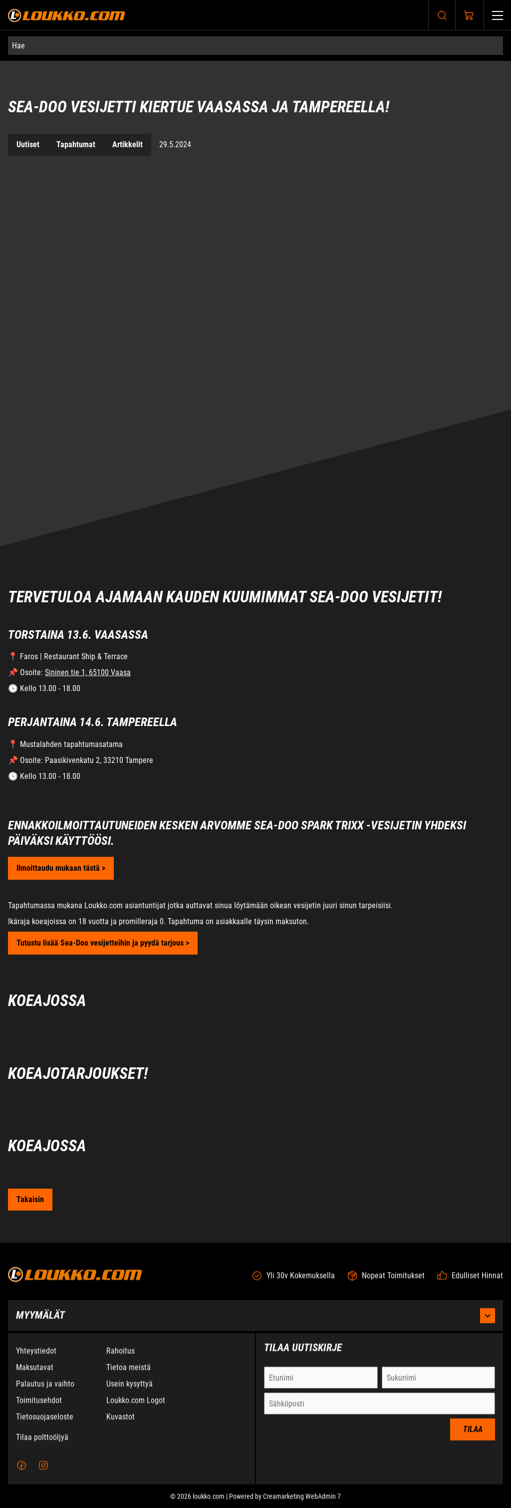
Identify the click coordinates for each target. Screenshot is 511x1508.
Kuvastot (120, 1424)
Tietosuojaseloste (44, 1424)
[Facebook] (21, 1473)
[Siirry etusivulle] (66, 15)
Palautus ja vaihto (45, 1391)
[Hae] (255, 45)
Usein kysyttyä (129, 1391)
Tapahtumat (75, 144)
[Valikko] (497, 15)
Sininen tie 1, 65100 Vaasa (88, 672)
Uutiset (27, 144)
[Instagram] (43, 1473)
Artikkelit (127, 144)
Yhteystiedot (36, 1358)
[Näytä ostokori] (469, 15)
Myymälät (255, 1323)
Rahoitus (120, 1358)
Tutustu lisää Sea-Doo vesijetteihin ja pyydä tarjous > (102, 943)
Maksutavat (34, 1375)
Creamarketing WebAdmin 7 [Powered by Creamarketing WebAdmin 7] (302, 1504)
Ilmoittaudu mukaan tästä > (60, 868)
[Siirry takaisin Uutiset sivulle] (30, 1200)
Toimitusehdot (39, 1408)
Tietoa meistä (128, 1375)
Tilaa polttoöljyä (42, 1445)
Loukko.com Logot (135, 1408)
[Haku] (442, 15)
